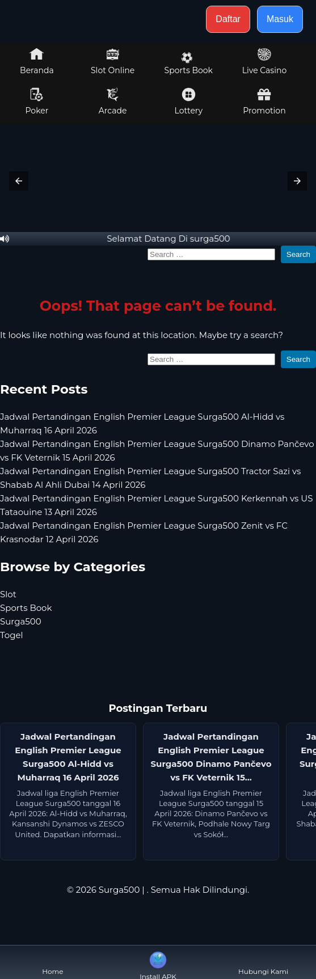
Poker (36, 101)
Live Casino (264, 61)
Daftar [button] (228, 19)
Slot (8, 594)
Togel (11, 635)
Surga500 (20, 621)
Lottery (189, 101)
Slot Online (112, 61)
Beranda (37, 61)
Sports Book (189, 63)
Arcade (113, 101)
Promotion (264, 101)
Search (298, 254)
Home (52, 962)
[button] (18, 181)
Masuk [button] (280, 19)
